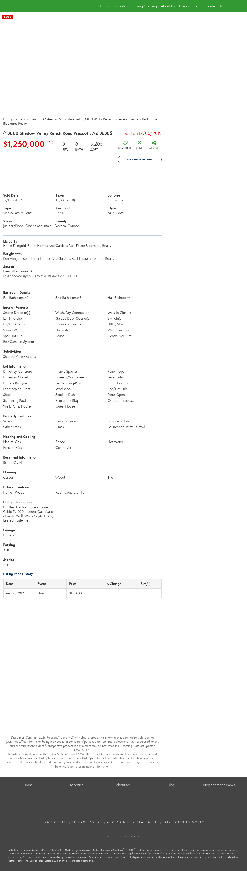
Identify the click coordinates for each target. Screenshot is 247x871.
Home (104, 6)
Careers (184, 6)
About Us (168, 6)
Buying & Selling (145, 6)
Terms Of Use (54, 822)
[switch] (125, 146)
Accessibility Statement (133, 822)
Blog (198, 6)
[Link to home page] (25, 6)
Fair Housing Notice (185, 822)
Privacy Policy (87, 822)
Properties (120, 6)
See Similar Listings (139, 159)
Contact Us (214, 6)
